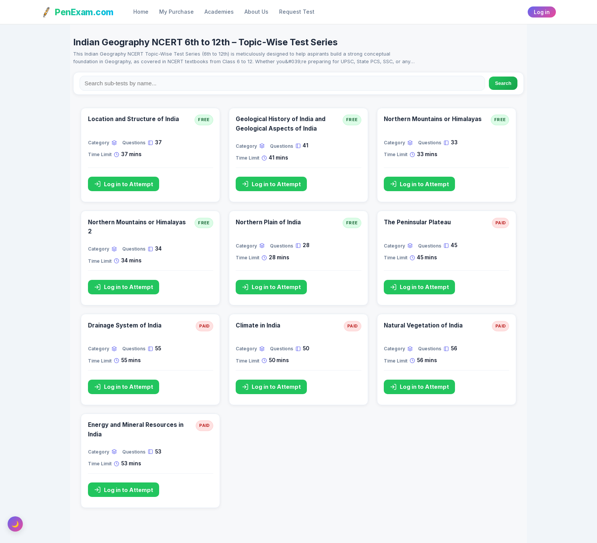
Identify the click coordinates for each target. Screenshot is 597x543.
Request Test (296, 12)
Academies (219, 12)
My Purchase (176, 12)
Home (140, 12)
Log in (542, 12)
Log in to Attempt (123, 183)
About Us (256, 12)
